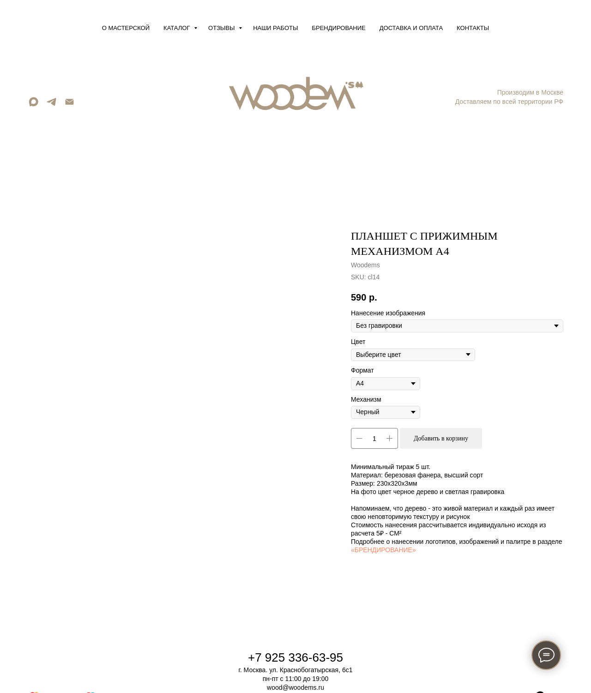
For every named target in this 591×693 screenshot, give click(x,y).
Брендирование (339, 27)
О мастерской (126, 27)
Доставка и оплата (411, 27)
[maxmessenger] (33, 105)
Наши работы (275, 27)
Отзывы (222, 27)
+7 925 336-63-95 (295, 657)
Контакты (473, 27)
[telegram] (51, 105)
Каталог (177, 27)
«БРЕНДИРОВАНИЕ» (383, 550)
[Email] (69, 105)
